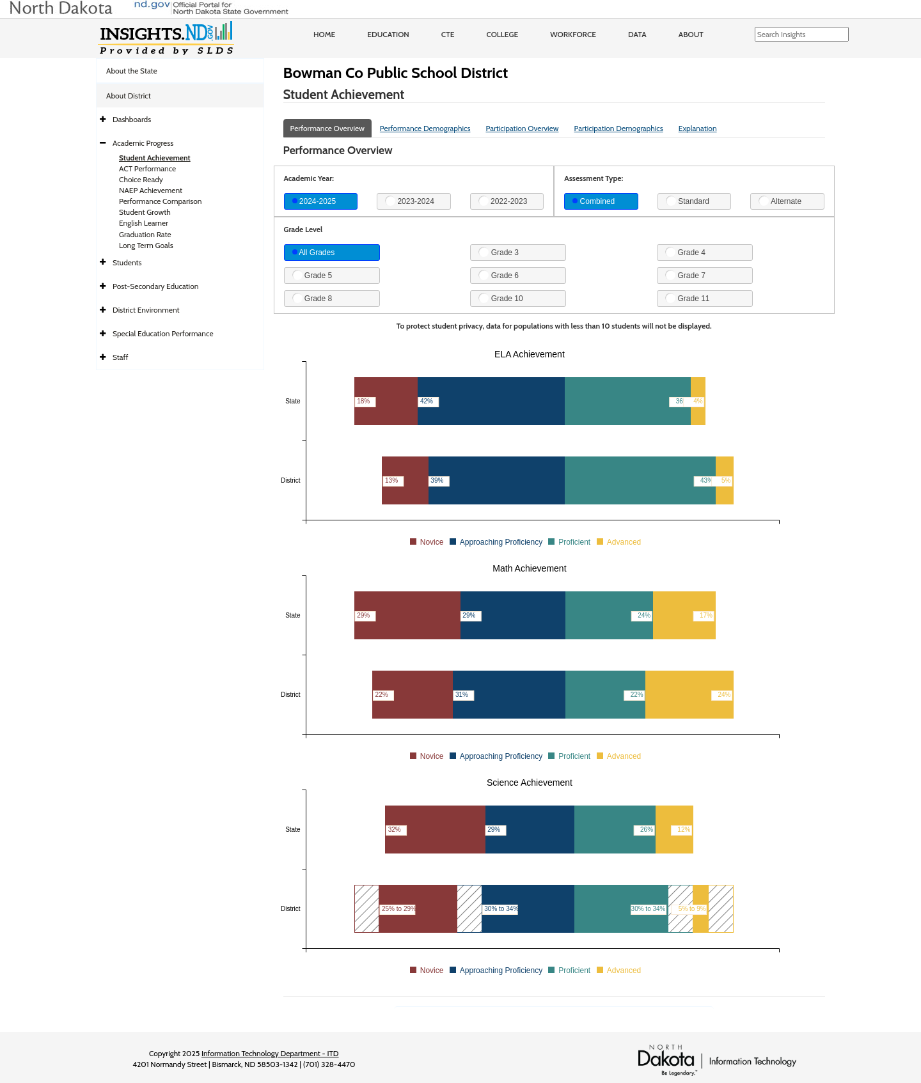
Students (127, 262)
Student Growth (145, 212)
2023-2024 (409, 201)
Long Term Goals (146, 245)
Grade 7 (685, 275)
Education (388, 34)
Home (324, 34)
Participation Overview (521, 128)
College (502, 34)
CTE (448, 34)
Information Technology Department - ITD (270, 1053)
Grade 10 (500, 298)
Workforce (573, 34)
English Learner (143, 223)
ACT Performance (147, 168)
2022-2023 (503, 201)
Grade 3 (498, 252)
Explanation (698, 128)
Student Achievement (155, 157)
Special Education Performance (163, 333)
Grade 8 (312, 298)
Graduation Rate (145, 234)
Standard (687, 201)
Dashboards (132, 119)
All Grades (313, 252)
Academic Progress (143, 143)
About (691, 34)
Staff (121, 357)
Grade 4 (685, 252)
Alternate (780, 201)
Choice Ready (141, 179)
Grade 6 (498, 275)
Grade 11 (687, 298)
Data (637, 34)
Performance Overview (327, 128)
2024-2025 (314, 201)
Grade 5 (312, 275)
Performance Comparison (160, 201)
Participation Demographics (618, 128)
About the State (131, 70)
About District (128, 95)
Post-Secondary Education (155, 286)
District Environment (146, 310)
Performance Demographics (425, 128)
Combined (593, 201)
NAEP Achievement (150, 190)
